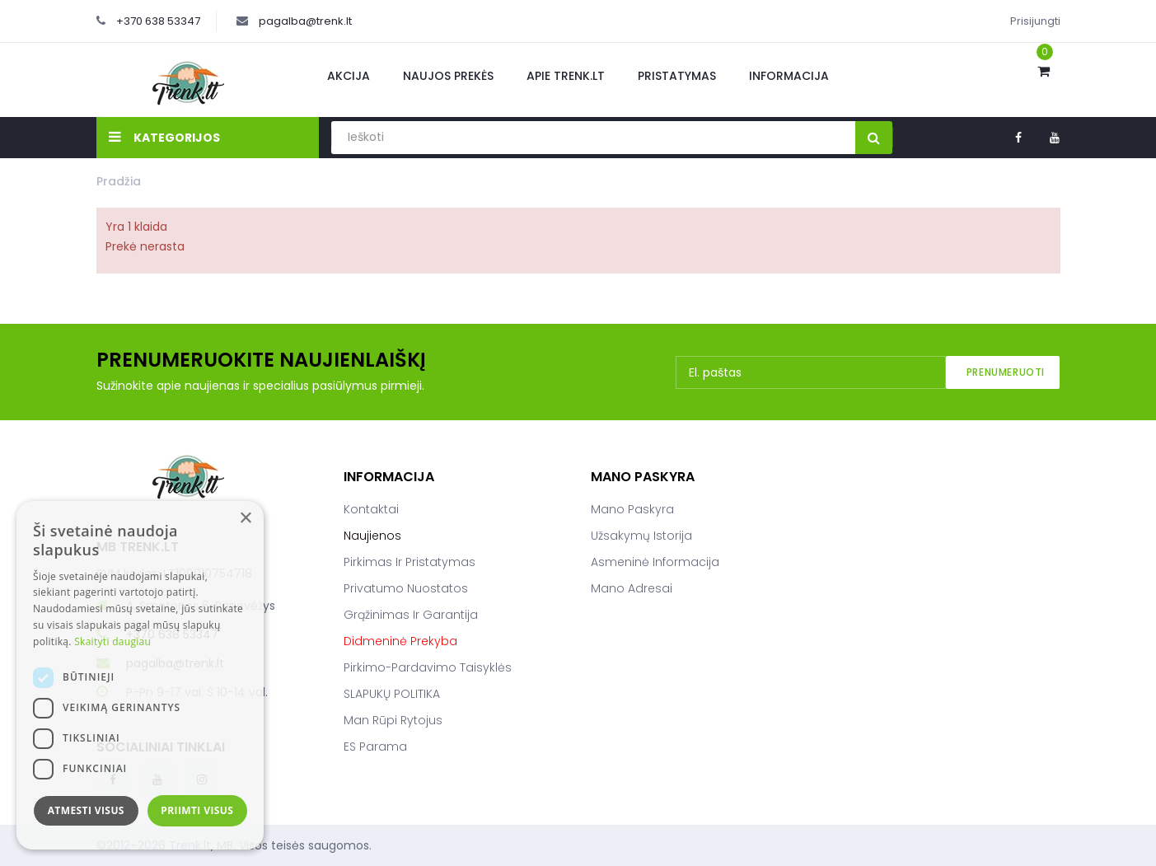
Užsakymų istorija (641, 535)
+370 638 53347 (158, 21)
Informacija (789, 76)
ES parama (375, 746)
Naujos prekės (448, 76)
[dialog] (140, 675)
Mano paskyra (632, 509)
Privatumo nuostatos (406, 588)
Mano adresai (631, 588)
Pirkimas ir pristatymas (409, 562)
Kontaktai (371, 509)
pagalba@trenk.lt (305, 21)
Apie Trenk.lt (566, 76)
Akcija (348, 76)
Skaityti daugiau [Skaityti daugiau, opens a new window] (112, 641)
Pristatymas (677, 76)
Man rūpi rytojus (393, 720)
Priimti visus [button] (197, 810)
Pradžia (118, 181)
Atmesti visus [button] (86, 810)
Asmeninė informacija (655, 562)
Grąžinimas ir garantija (411, 614)
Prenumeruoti (1005, 372)
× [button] (245, 519)
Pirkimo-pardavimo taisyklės (428, 667)
